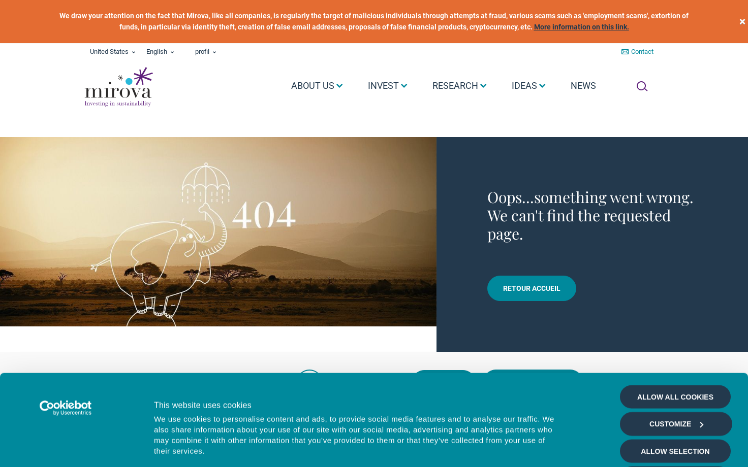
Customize (676, 339)
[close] (742, 21)
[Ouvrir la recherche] (642, 86)
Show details (553, 447)
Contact (642, 51)
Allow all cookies (675, 312)
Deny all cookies (675, 393)
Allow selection (675, 366)
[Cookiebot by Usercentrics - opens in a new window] (65, 322)
